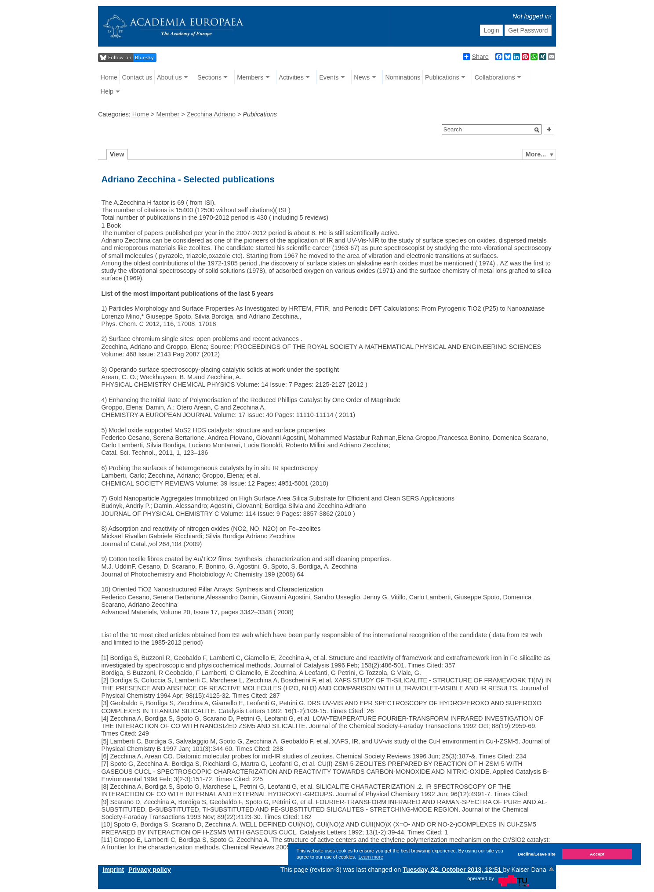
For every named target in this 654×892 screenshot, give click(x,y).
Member (168, 114)
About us (169, 77)
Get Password (528, 30)
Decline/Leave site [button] (537, 854)
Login (491, 30)
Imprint (113, 869)
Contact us (137, 77)
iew (117, 154)
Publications (442, 77)
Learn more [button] (371, 856)
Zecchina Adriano (211, 114)
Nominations (402, 77)
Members (250, 77)
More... (536, 154)
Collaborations (495, 77)
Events (328, 77)
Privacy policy (149, 869)
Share (475, 56)
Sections (209, 77)
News (362, 77)
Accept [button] (597, 854)
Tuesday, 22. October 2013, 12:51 (453, 869)
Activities (291, 77)
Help (107, 91)
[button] (537, 130)
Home (109, 77)
